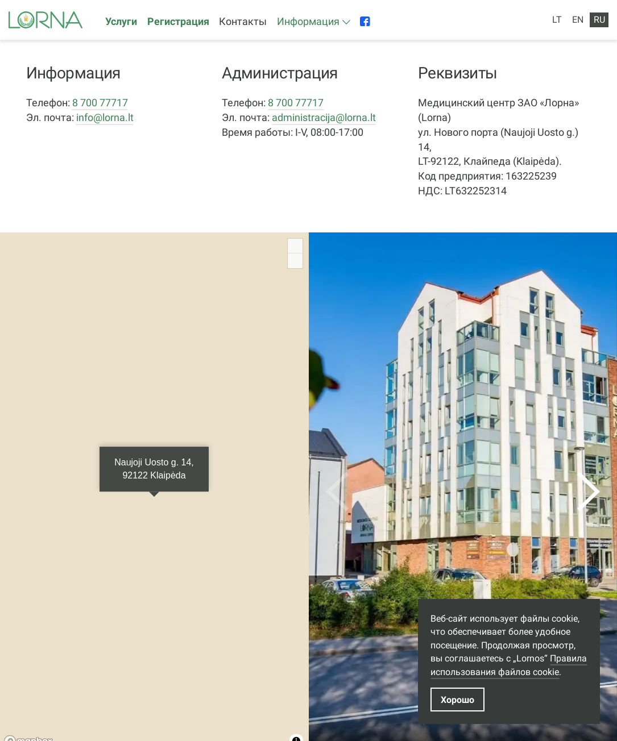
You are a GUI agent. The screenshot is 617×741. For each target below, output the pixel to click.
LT (557, 19)
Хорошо (457, 699)
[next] (588, 491)
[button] (313, 22)
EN (577, 19)
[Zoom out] (295, 260)
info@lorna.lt (105, 117)
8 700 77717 (100, 103)
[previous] (337, 491)
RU (599, 19)
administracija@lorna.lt (324, 117)
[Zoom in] (295, 246)
